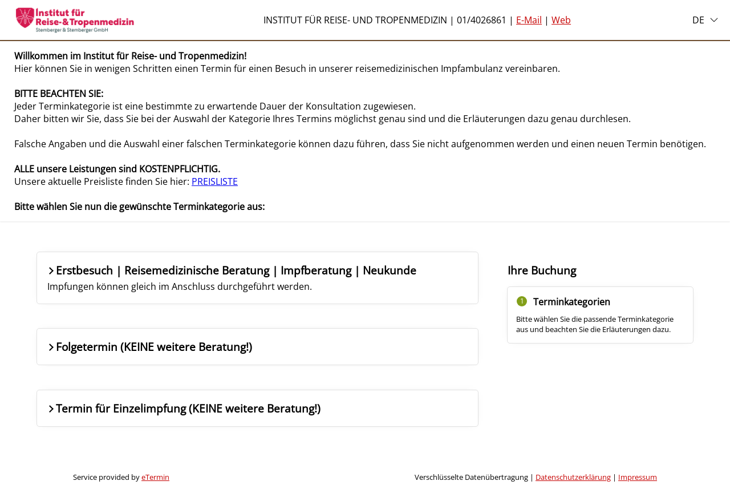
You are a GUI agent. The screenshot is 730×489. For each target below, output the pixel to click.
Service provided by (121, 477)
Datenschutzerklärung (573, 477)
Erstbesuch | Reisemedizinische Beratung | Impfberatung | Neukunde (231, 277)
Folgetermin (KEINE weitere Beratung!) (149, 346)
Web (561, 20)
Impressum (637, 477)
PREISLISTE (215, 181)
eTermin (155, 477)
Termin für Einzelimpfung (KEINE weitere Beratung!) (183, 408)
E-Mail (529, 20)
